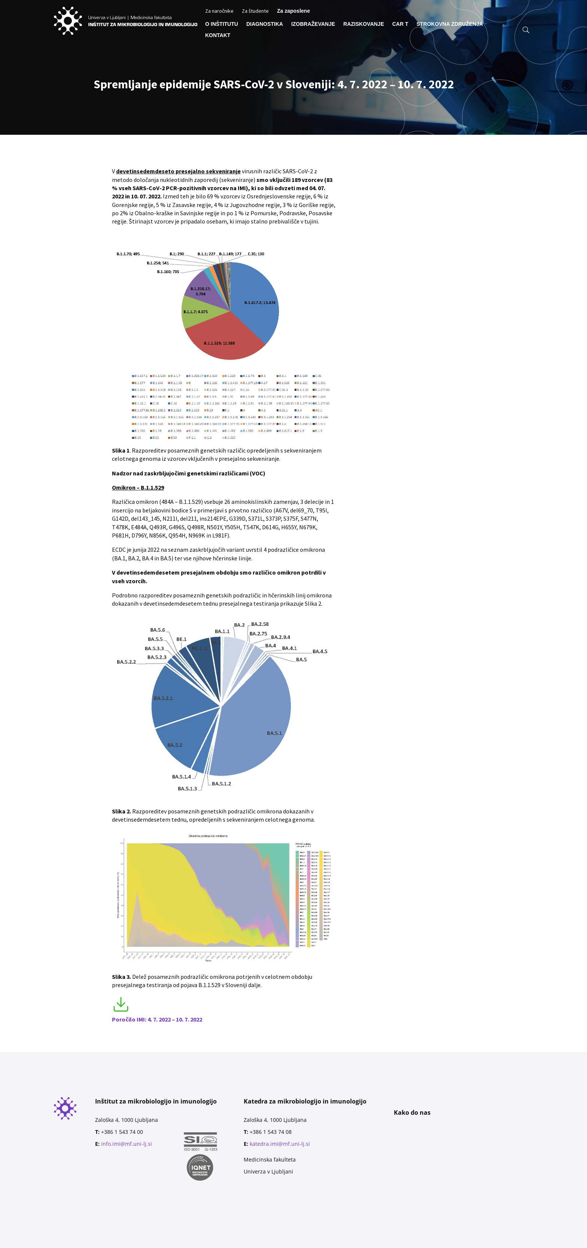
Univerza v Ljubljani (268, 1171)
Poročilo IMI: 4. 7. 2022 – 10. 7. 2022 (157, 1019)
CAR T (400, 24)
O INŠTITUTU (221, 24)
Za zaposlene (293, 11)
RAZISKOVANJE (363, 24)
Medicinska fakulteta (270, 1159)
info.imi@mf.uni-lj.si (126, 1143)
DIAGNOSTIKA (264, 24)
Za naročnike (219, 11)
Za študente (255, 11)
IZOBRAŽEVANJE (313, 24)
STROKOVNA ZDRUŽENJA (450, 24)
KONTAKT (217, 35)
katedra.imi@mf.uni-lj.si (280, 1143)
